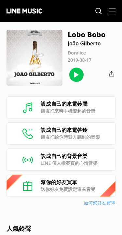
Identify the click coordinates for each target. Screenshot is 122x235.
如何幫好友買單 (99, 203)
